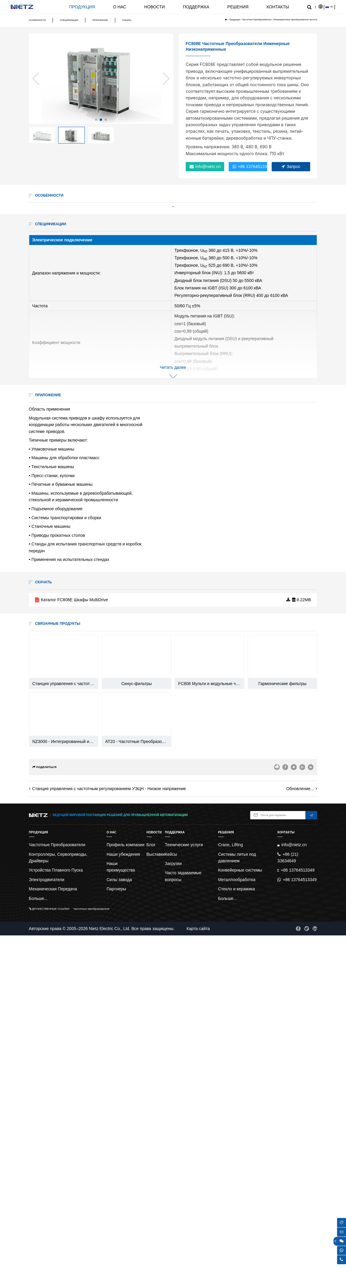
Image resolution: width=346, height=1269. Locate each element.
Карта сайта (198, 1261)
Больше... (38, 1231)
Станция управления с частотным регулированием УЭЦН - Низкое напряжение (109, 1122)
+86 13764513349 (250, 166)
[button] (96, 119)
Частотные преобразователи (91, 1242)
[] (326, 7)
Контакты (278, 6)
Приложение (100, 20)
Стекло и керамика (236, 1222)
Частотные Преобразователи (256, 19)
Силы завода (119, 1213)
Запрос (291, 166)
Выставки (156, 1187)
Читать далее (173, 434)
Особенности (37, 20)
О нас (119, 6)
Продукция (82, 6)
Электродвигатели (46, 1213)
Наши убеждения (123, 1187)
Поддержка (196, 6)
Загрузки (173, 1196)
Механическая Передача (53, 1222)
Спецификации (69, 20)
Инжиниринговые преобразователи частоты (295, 19)
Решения (237, 6)
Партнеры (116, 1222)
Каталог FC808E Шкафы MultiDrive (71, 949)
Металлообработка (237, 1213)
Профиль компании (125, 1178)
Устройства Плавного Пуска (56, 1203)
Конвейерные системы (240, 1203)
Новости (154, 6)
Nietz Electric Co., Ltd (109, 1261)
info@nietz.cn (205, 166)
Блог (151, 1178)
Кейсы (171, 1187)
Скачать (127, 20)
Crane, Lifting (230, 1178)
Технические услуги (184, 1178)
